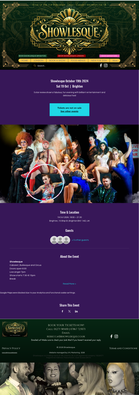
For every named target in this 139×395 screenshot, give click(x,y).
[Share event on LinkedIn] (76, 311)
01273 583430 (61, 329)
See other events (69, 111)
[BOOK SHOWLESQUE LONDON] (71, 56)
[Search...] (64, 65)
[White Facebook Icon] (101, 65)
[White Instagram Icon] (105, 65)
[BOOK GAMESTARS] (109, 56)
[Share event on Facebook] (62, 311)
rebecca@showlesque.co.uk (66, 336)
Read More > (69, 284)
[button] (57, 60)
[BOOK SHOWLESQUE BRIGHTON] (32, 56)
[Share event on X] (69, 311)
